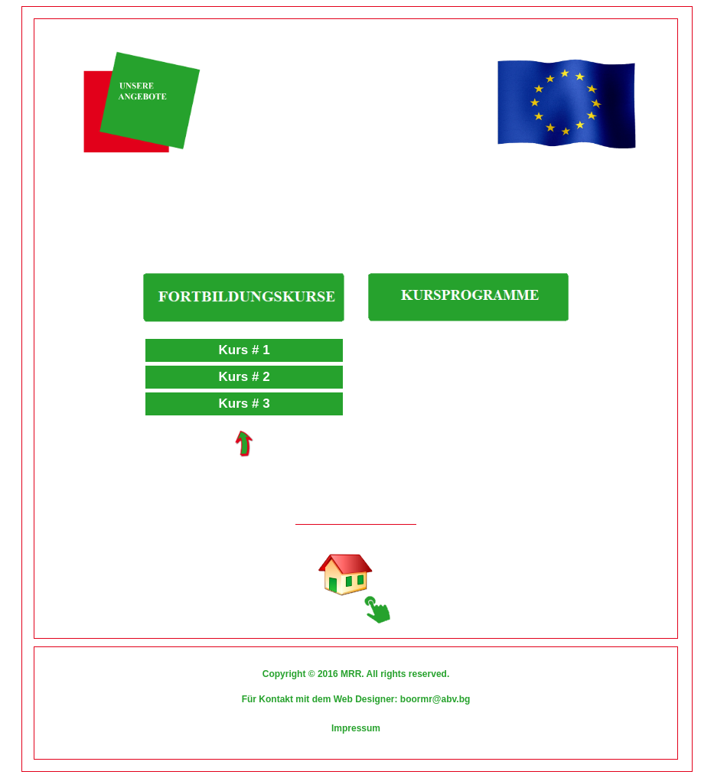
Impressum (355, 728)
